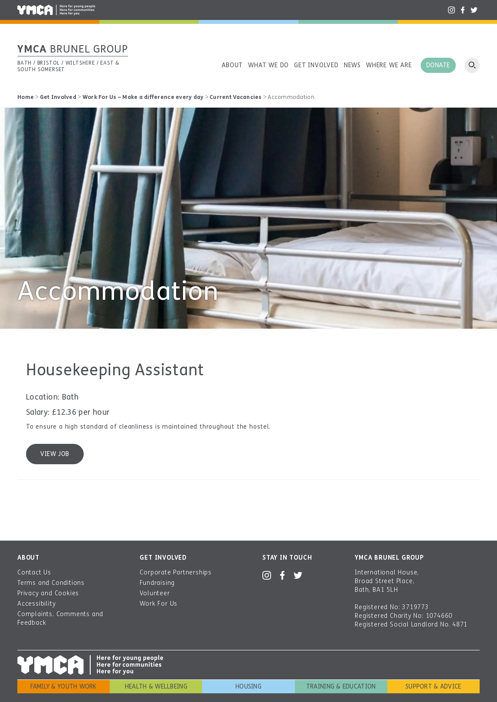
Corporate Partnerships (176, 572)
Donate (438, 65)
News (352, 65)
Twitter (474, 10)
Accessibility (36, 603)
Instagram (451, 10)
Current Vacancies (235, 97)
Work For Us (158, 603)
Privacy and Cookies (48, 593)
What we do (268, 65)
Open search (472, 65)
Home (25, 97)
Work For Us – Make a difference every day (143, 97)
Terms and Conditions (51, 583)
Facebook (462, 10)
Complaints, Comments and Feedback (60, 618)
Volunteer (155, 593)
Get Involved (58, 97)
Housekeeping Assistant (115, 370)
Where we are (389, 65)
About (232, 65)
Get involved (316, 65)
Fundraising (157, 583)
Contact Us (34, 572)
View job (54, 454)
